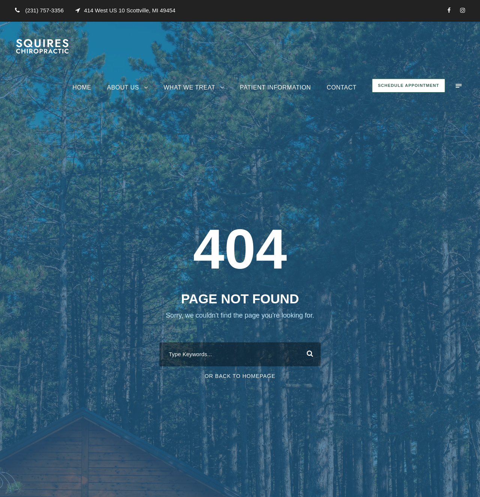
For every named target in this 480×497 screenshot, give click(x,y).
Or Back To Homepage (240, 376)
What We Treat (189, 87)
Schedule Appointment (408, 85)
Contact (342, 87)
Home (81, 87)
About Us (123, 87)
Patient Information (275, 87)
